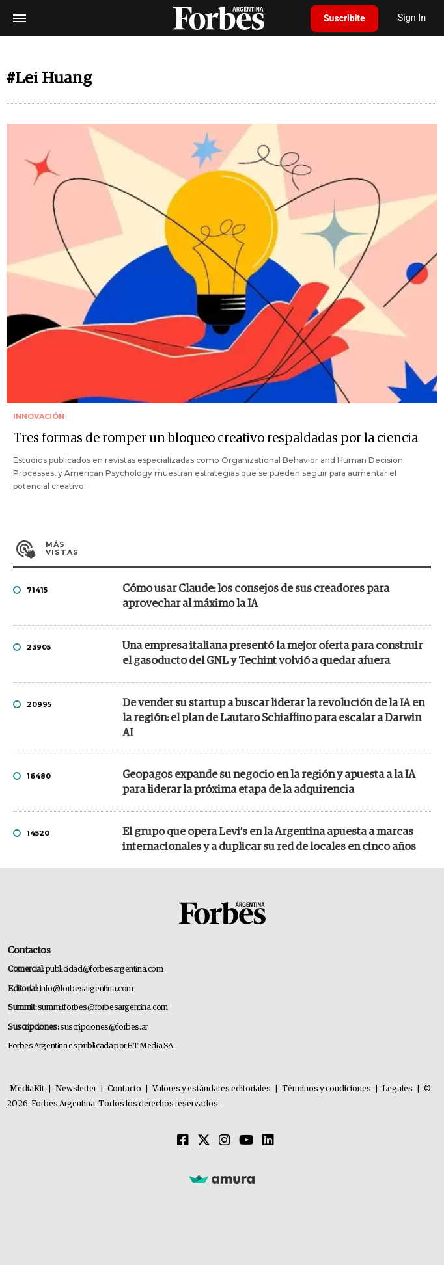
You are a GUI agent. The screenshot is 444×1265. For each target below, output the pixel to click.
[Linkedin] (268, 1141)
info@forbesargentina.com (86, 989)
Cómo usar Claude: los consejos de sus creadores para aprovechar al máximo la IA (255, 596)
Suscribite (344, 18)
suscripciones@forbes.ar (104, 1027)
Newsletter (75, 1089)
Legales (397, 1089)
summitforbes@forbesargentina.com (103, 1008)
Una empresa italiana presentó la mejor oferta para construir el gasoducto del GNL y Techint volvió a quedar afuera (272, 654)
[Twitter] (203, 1141)
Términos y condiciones (326, 1089)
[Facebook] (183, 1141)
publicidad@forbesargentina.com (104, 969)
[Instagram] (224, 1141)
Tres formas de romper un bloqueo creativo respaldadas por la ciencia (215, 438)
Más (238, 548)
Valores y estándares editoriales (211, 1089)
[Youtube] (246, 1141)
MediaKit (27, 1089)
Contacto (124, 1089)
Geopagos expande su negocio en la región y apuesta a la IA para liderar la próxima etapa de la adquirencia (268, 782)
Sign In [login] (412, 17)
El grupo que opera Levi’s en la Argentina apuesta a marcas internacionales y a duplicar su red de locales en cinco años (269, 840)
